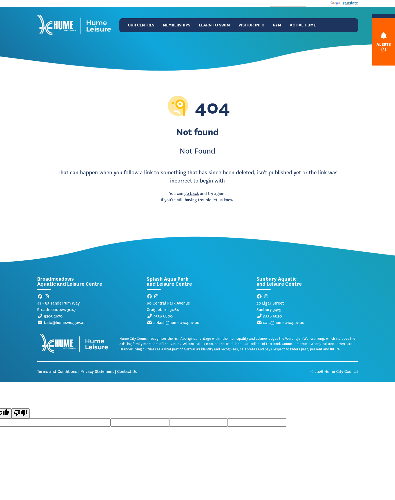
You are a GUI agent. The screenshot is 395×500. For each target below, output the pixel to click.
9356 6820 (272, 316)
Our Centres (141, 25)
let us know (223, 200)
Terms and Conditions (57, 371)
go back (191, 193)
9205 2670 (53, 316)
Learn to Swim (214, 25)
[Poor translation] (21, 413)
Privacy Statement (97, 371)
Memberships (176, 25)
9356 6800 (163, 316)
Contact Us (127, 371)
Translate (344, 3)
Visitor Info (251, 25)
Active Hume (303, 25)
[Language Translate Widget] (288, 3)
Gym (277, 25)
